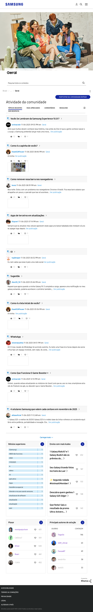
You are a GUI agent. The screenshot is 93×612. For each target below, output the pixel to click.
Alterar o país (7, 605)
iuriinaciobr (16, 125)
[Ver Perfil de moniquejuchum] (21, 529)
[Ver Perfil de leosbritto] (62, 559)
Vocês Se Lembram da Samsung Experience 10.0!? (34, 118)
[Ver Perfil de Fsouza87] (61, 551)
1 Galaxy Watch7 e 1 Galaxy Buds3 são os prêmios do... (59, 455)
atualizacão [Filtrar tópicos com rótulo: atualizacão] (13, 500)
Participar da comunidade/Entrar (73, 97)
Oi (11, 251)
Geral (44, 125)
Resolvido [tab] (64, 108)
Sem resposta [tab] (13, 111)
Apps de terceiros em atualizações (27, 215)
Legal (3, 601)
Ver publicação (56, 132)
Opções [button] (86, 91)
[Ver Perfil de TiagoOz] (61, 535)
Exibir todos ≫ (67, 444)
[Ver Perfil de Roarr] (17, 554)
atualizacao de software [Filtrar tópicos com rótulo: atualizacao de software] (17, 496)
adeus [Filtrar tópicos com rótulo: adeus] (11, 471)
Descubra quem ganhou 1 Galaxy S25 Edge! (62, 494)
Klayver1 (15, 221)
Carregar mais (45, 437)
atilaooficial (16, 415)
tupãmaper (16, 258)
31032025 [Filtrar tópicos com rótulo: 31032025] (12, 462)
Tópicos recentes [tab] (15, 108)
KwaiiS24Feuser (18, 152)
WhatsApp (15, 336)
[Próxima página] (42, 444)
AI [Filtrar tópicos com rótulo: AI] (10, 475)
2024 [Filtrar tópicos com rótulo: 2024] (11, 458)
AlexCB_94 (16, 282)
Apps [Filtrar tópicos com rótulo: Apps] (11, 483)
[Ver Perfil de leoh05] (60, 568)
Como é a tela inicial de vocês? (25, 303)
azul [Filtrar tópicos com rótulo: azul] (10, 508)
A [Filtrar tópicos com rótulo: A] (9, 466)
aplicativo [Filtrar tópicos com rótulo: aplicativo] (12, 479)
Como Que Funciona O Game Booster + (29, 373)
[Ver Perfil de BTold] (17, 546)
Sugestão (15, 276)
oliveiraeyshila (17, 343)
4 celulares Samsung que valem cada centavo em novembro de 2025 (43, 409)
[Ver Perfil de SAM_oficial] (62, 543)
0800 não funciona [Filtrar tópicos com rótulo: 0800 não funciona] (15, 454)
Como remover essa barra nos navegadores (31, 179)
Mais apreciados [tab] (33, 108)
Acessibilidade (7, 588)
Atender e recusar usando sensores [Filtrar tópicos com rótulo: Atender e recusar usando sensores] (21, 491)
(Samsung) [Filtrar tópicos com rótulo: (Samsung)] (13, 450)
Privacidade (6, 596)
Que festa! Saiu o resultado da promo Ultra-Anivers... (59, 508)
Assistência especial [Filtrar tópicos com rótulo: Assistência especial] (16, 487)
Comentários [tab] (49, 108)
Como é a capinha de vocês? (24, 145)
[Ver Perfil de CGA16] (17, 562)
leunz (14, 185)
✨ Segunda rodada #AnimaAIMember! (59, 482)
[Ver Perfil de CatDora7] (18, 538)
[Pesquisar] (46, 82)
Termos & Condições (10, 592)
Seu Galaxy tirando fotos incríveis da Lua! (62, 469)
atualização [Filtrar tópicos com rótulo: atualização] (13, 504)
